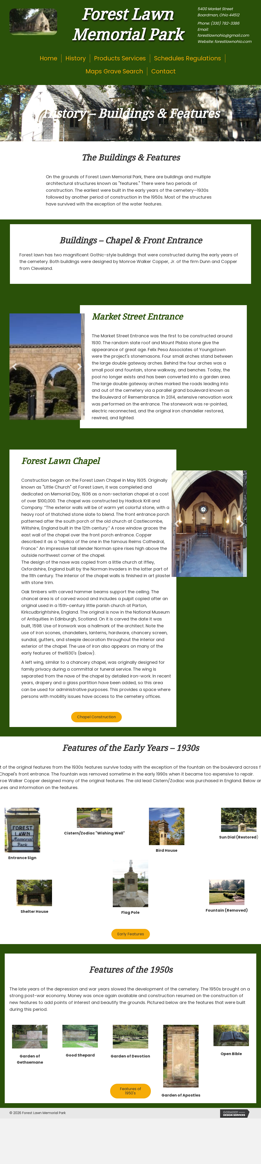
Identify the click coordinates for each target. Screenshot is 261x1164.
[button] (14, 366)
